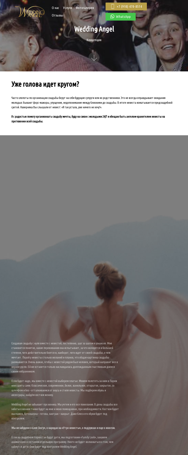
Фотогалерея (85, 8)
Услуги (67, 8)
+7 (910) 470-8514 (126, 6)
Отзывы (57, 15)
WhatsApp (120, 16)
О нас (55, 8)
